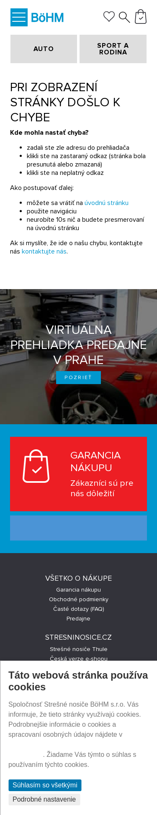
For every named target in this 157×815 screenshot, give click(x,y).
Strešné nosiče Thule (79, 649)
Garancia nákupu (78, 589)
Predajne (78, 618)
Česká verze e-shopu (79, 658)
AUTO (43, 49)
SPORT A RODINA (113, 48)
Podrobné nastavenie (44, 799)
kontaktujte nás (44, 251)
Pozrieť (78, 377)
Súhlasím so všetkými (45, 785)
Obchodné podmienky (78, 599)
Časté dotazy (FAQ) (78, 609)
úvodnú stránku (107, 203)
